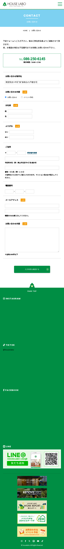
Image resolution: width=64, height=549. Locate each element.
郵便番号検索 (32, 153)
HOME (25, 30)
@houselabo (8, 349)
